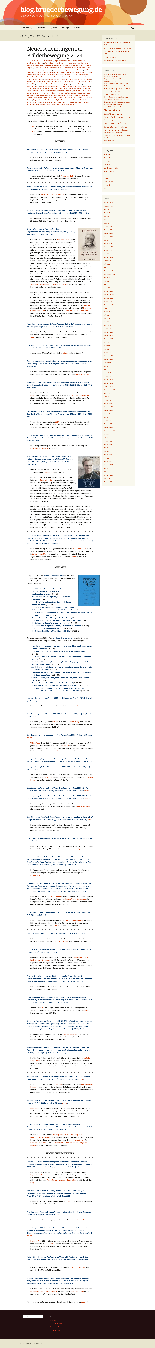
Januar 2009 (108, 482)
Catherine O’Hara (84, 68)
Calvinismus (57, 68)
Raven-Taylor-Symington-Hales (53, 194)
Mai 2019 (107, 318)
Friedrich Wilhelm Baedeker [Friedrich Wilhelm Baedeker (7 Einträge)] (112, 107)
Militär (36, 91)
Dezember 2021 (109, 271)
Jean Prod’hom (53, 84)
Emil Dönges (51, 75)
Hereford (65, 745)
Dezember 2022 (109, 257)
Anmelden (53, 1320)
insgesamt (57, 925)
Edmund (73, 556)
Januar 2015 (108, 424)
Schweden (62, 98)
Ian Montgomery (44, 81)
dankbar (84, 1302)
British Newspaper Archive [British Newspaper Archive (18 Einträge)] (117, 88)
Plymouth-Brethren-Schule (40, 1175)
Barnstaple (47, 777)
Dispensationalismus (53, 72)
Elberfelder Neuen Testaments (76, 311)
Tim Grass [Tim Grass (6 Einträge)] (116, 138)
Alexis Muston (72, 63)
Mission (41, 91)
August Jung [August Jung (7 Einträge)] (107, 77)
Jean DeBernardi (41, 84)
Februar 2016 (108, 400)
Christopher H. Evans (45, 70)
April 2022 (107, 267)
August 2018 (108, 346)
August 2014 (108, 434)
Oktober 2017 (108, 363)
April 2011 (107, 472)
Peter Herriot (36, 93)
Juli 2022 (107, 264)
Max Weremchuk (79, 88)
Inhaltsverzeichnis (77, 1291)
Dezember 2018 (109, 332)
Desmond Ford (41, 72)
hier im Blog (49, 472)
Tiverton (76, 100)
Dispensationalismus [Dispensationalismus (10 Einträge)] (112, 102)
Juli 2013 (107, 448)
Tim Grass (48, 100)
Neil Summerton (58, 91)
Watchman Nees (69, 1034)
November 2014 (109, 427)
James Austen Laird (70, 81)
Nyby (32, 1183)
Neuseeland (68, 91)
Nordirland (76, 91)
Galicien (78, 77)
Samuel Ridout (47, 98)
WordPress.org (55, 1330)
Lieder (80, 86)
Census (29, 70)
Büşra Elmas (49, 68)
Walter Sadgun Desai (39, 102)
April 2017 (107, 369)
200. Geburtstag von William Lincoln (115, 60)
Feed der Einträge (56, 1324)
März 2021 (107, 288)
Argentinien (68, 65)
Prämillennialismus (70, 93)
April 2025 (107, 220)
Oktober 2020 (108, 298)
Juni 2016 (107, 393)
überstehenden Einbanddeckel (57, 751)
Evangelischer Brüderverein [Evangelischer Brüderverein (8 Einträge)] (113, 104)
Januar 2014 (108, 444)
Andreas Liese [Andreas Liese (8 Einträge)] (108, 74)
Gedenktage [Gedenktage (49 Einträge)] (112, 110)
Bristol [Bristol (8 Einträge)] (124, 86)
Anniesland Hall (59, 65)
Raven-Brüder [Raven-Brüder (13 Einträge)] (109, 135)
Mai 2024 (107, 240)
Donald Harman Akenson (69, 72)
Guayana (55, 722)
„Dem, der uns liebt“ (61, 941)
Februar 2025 (108, 227)
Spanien (29, 100)
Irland (106, 175)
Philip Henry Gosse (57, 93)
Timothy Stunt (57, 100)
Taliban (33, 337)
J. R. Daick (54, 81)
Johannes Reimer (76, 84)
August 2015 (108, 414)
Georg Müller (39, 79)
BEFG (85, 65)
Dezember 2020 (109, 291)
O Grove (83, 91)
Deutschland (49, 61)
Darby (52, 393)
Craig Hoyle (67, 70)
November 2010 (109, 475)
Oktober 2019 (108, 308)
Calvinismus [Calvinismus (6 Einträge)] (107, 92)
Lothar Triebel (31, 88)
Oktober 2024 (108, 237)
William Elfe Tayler (63, 102)
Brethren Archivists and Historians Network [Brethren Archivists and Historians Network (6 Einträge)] (116, 83)
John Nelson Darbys (47, 480)
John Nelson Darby (33, 86)
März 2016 (107, 397)
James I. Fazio (82, 81)
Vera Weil (83, 100)
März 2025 (107, 223)
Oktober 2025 (108, 206)
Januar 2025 (108, 230)
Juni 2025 (107, 213)
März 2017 (107, 373)
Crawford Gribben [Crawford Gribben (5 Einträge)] (118, 99)
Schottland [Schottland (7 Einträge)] (107, 138)
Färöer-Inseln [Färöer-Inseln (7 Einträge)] (124, 107)
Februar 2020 (108, 301)
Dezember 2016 (109, 380)
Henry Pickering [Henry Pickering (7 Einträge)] (108, 120)
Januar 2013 (108, 455)
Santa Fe (55, 98)
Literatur (77, 28)
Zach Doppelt (69, 105)
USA (62, 63)
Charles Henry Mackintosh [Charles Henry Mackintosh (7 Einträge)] (111, 94)
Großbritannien (32, 63)
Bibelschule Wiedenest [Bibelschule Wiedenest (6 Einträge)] (110, 81)
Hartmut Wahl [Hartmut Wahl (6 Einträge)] (121, 117)
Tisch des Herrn (68, 100)
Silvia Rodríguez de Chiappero (83, 98)
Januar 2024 (108, 244)
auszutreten (79, 1140)
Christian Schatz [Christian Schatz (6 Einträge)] (108, 99)
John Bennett (87, 84)
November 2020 (109, 295)
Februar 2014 (108, 441)
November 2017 (109, 359)
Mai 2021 (107, 281)
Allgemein (107, 154)
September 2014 (109, 431)
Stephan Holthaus (39, 100)
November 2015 (109, 410)
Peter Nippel (46, 93)
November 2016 (109, 383)
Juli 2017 (107, 366)
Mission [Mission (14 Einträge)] (117, 130)
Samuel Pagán (37, 98)
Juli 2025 (107, 209)
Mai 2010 (107, 478)
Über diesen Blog (26, 28)
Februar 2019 (108, 329)
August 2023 (108, 250)
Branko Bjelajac (39, 68)
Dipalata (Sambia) (82, 374)
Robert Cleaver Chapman (42, 95)
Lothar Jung (86, 86)
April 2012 (107, 458)
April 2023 (107, 254)
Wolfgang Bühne (41, 105)
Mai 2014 (107, 438)
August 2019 (108, 312)
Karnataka (54, 86)
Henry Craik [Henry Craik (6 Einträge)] (129, 117)
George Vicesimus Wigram (76, 79)
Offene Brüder (48, 63)
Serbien (69, 98)
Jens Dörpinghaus (64, 84)
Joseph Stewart (45, 86)
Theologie (65, 28)
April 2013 (107, 451)
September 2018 (109, 342)
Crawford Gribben (77, 70)
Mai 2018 (107, 349)
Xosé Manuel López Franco (56, 105)
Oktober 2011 (108, 465)
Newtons (87, 305)
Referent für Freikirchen (39, 1142)
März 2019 (107, 325)
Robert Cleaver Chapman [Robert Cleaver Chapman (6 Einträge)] (123, 135)
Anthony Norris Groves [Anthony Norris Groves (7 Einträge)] (120, 74)
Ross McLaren (73, 95)
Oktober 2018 (108, 339)
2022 (33, 131)
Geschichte (41, 28)
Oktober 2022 (108, 261)
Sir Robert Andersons (78, 1267)
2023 (33, 126)
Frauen (29, 77)
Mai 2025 (107, 216)
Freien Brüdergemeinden (74, 920)
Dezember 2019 (109, 305)
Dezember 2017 (109, 356)
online (34, 700)
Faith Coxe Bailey (83, 75)
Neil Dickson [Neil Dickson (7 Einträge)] (124, 130)
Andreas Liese (38, 65)
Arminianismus (77, 65)
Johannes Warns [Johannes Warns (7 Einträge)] (118, 120)
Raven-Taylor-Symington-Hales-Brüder (62, 1180)
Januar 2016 (108, 403)
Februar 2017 (108, 376)
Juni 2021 (107, 278)
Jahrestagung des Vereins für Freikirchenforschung (49, 284)
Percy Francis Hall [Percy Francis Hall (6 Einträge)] (117, 132)
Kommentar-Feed (55, 1327)
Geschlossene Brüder (78, 61)
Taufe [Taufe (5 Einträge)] (112, 138)
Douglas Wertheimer (39, 75)
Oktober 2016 (108, 386)
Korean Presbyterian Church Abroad (43, 1291)
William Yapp (31, 105)
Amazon (72, 438)
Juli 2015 (107, 417)
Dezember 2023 (109, 247)
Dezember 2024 (109, 233)
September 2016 (109, 390)
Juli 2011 (107, 468)
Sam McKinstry (83, 95)
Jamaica (60, 81)
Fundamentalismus (68, 77)
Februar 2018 (108, 352)
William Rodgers (75, 102)
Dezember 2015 (109, 407)
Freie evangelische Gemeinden (51, 77)
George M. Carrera (50, 79)
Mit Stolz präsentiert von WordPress (32, 1343)
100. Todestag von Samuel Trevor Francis (117, 48)
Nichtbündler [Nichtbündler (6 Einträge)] (107, 132)
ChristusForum (58, 70)
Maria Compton (56, 88)
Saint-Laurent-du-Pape (80, 395)
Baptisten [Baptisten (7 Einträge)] (114, 77)
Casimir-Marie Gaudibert (70, 68)
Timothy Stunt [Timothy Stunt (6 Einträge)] (124, 138)
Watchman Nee (52, 102)
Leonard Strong (72, 86)
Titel (69, 1201)
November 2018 (109, 335)
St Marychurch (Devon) (40, 554)
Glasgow (88, 79)
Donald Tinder (81, 72)
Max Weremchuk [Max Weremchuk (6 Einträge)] (108, 130)
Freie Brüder (36, 77)
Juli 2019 (107, 315)
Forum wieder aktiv (110, 57)
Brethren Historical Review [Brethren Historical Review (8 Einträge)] (112, 86)
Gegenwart (53, 28)
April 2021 (107, 284)
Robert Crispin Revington (59, 95)
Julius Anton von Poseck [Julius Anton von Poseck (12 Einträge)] (113, 127)
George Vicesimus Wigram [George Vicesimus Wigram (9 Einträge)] (113, 114)
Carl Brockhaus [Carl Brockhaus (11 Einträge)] (117, 92)
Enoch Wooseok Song (63, 75)
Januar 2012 (108, 461)
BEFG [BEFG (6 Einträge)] (118, 76)
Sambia (29, 98)
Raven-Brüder (81, 93)
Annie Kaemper (48, 65)
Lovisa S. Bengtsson (43, 88)
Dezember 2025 (109, 203)
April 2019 (107, 322)
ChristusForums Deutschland (75, 899)
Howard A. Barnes (33, 81)
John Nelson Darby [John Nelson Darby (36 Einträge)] (115, 123)
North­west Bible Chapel (39, 448)
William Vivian (85, 102)
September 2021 (109, 274)
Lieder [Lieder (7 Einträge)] (125, 127)
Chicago (35, 70)
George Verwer (62, 79)
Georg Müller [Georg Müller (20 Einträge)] (110, 117)
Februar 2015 (108, 421)
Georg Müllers (56, 896)
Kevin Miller (62, 86)
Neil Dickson (49, 91)
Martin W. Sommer (67, 88)
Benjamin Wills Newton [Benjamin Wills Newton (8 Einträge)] (111, 79)
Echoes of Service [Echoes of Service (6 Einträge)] (125, 102)
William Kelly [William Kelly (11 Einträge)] (109, 140)
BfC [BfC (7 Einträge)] (120, 79)
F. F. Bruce (74, 75)
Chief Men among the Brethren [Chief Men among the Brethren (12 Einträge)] (116, 97)
